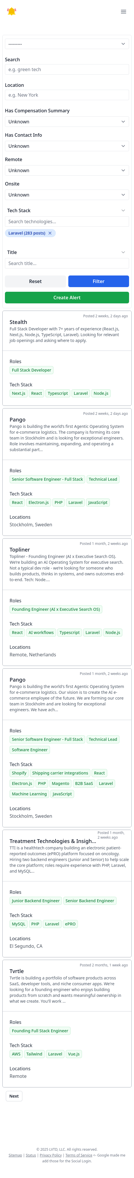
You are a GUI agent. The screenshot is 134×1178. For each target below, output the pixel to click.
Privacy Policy (51, 1155)
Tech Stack (19, 210)
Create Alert (67, 297)
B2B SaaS (84, 783)
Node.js (101, 393)
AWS (16, 1054)
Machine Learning (29, 794)
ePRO (70, 924)
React (36, 393)
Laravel (81, 393)
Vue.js (74, 1054)
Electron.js (38, 502)
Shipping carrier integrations (60, 773)
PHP (59, 502)
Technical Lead (103, 479)
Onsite (12, 184)
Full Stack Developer (31, 370)
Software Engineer (30, 749)
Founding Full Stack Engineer (40, 1030)
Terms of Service (78, 1155)
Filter (98, 281)
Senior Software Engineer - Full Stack (47, 479)
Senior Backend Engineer (90, 900)
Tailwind (34, 1054)
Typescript (58, 393)
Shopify (19, 773)
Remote (13, 159)
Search (12, 59)
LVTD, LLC (57, 1149)
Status (31, 1155)
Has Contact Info (23, 135)
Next (14, 1096)
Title (12, 252)
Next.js (18, 393)
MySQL (18, 924)
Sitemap (15, 1155)
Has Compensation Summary (37, 110)
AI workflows (41, 632)
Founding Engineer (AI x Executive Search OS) (56, 609)
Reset (35, 281)
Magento (60, 783)
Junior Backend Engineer (36, 900)
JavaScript (98, 502)
